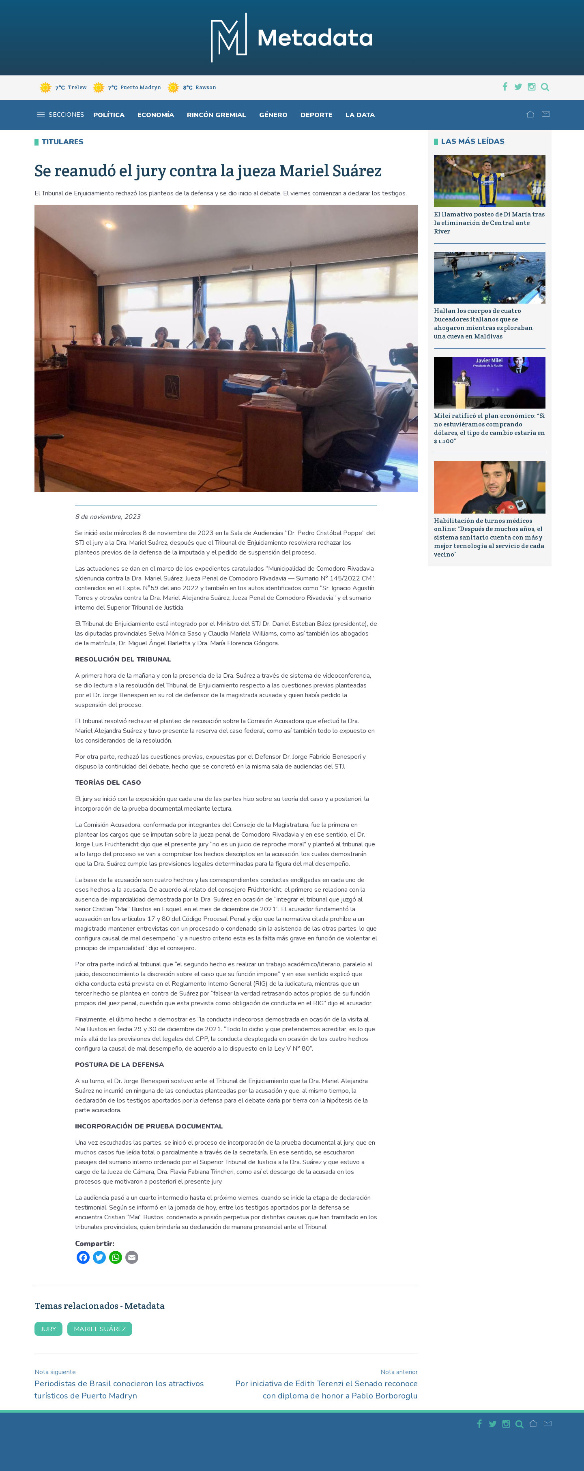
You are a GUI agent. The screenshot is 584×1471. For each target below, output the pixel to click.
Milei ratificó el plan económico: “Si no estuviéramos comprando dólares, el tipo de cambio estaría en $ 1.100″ (489, 428)
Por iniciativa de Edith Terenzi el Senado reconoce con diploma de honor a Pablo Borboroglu (326, 1384)
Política (109, 115)
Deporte (317, 115)
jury (48, 1329)
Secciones (60, 114)
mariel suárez (100, 1329)
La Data (360, 115)
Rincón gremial (216, 115)
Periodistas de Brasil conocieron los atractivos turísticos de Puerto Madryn (119, 1384)
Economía (155, 115)
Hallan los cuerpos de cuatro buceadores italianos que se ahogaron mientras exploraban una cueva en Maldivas (483, 323)
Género (273, 115)
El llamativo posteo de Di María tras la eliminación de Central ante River (489, 223)
